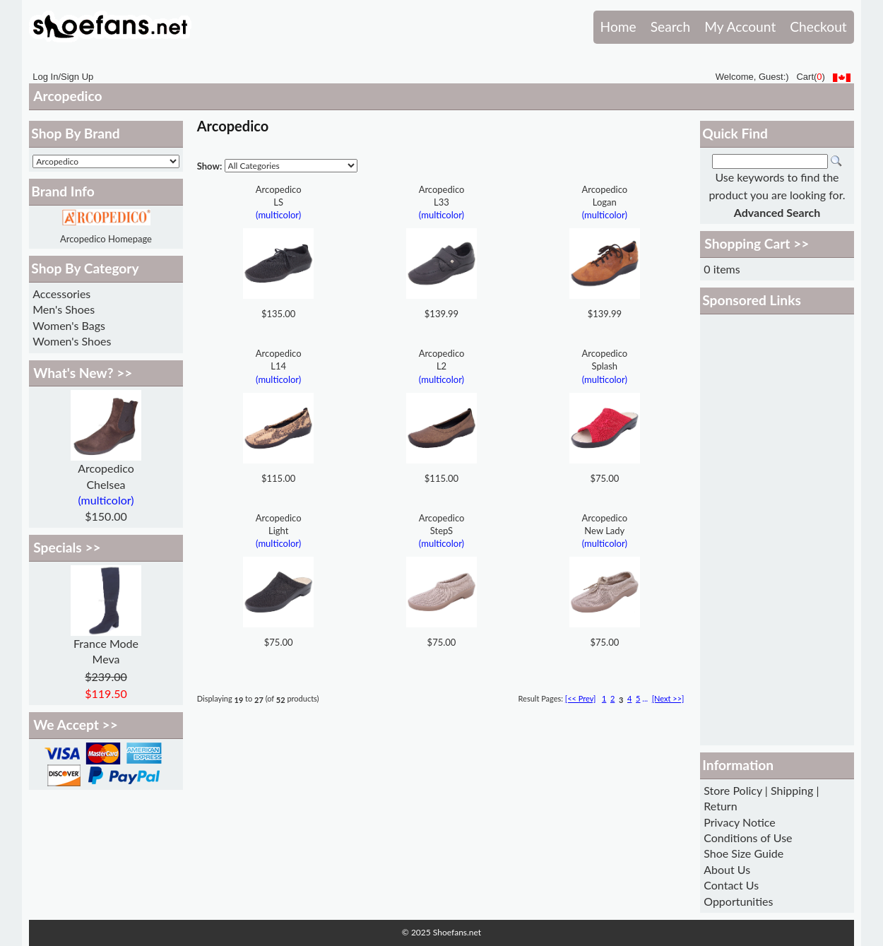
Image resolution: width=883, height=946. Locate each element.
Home (618, 26)
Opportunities (738, 901)
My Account (740, 26)
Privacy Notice (739, 822)
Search (670, 26)
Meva (106, 659)
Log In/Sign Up (62, 76)
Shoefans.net (457, 932)
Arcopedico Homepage (106, 238)
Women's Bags (68, 325)
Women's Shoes (71, 341)
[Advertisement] (777, 530)
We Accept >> (75, 724)
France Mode (105, 643)
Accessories (61, 293)
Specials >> (66, 547)
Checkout (818, 26)
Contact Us (731, 885)
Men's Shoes (63, 309)
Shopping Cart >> (756, 243)
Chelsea (105, 484)
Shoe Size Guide (743, 853)
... (645, 698)
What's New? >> (82, 373)
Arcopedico (67, 96)
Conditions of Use (748, 837)
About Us (727, 869)
